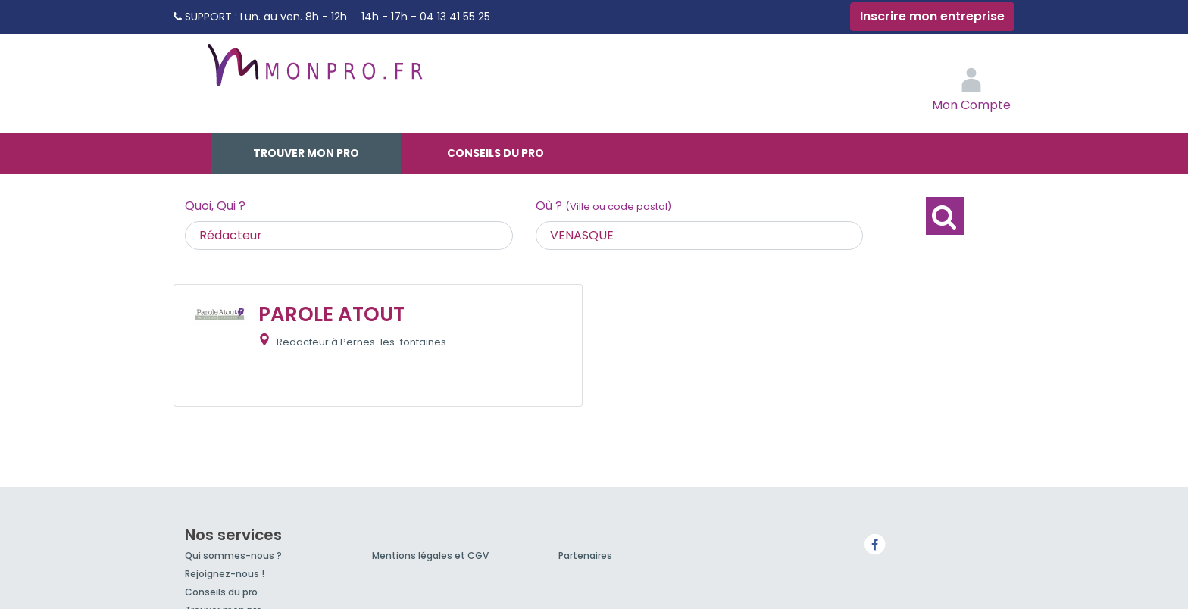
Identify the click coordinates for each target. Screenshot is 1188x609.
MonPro (314, 72)
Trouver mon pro (306, 153)
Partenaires (585, 555)
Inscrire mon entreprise (932, 16)
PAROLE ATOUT (331, 314)
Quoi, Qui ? (215, 205)
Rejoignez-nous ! (224, 573)
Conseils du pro (495, 153)
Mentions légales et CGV (430, 555)
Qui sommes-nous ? (233, 555)
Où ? (603, 205)
